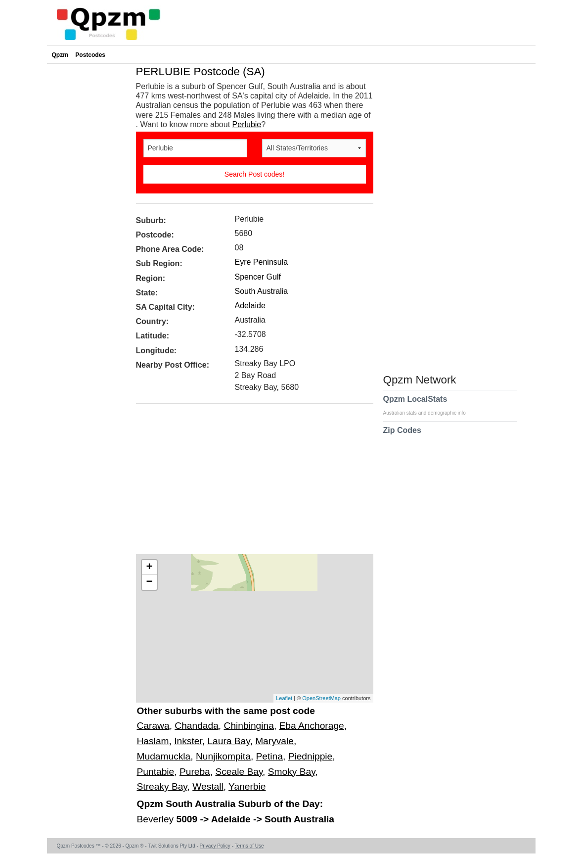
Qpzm (60, 54)
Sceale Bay (239, 771)
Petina (269, 756)
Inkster (188, 741)
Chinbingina (249, 725)
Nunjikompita (223, 756)
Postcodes (90, 54)
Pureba (194, 771)
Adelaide (250, 305)
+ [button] (149, 567)
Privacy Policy (215, 846)
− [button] (149, 582)
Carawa (153, 725)
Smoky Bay (291, 771)
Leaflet (284, 698)
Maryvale (274, 741)
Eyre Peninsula (261, 262)
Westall (208, 786)
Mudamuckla (164, 756)
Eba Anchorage (311, 725)
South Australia (261, 291)
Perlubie (247, 124)
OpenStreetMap (321, 698)
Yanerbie (247, 786)
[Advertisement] (249, 482)
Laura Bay (228, 741)
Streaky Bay (162, 786)
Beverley (157, 819)
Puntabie (156, 771)
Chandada (197, 725)
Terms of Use (249, 846)
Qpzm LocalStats (429, 405)
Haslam (153, 741)
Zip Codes (402, 436)
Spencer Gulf (258, 277)
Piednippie (310, 756)
